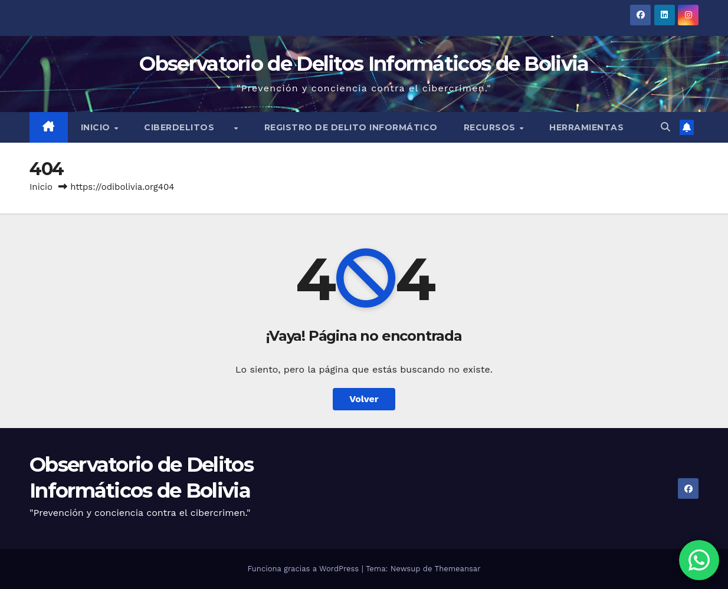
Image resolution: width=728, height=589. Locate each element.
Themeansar (458, 568)
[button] (665, 127)
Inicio (97, 127)
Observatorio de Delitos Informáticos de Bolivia (363, 63)
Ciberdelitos (188, 127)
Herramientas (586, 127)
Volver (364, 398)
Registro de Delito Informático (351, 127)
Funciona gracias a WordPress (304, 568)
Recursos (491, 127)
